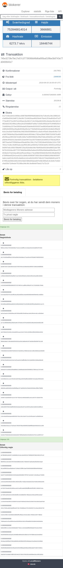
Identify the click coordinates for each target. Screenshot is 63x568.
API (60, 11)
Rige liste (49, 11)
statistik (37, 11)
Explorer (26, 11)
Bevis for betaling (13, 192)
